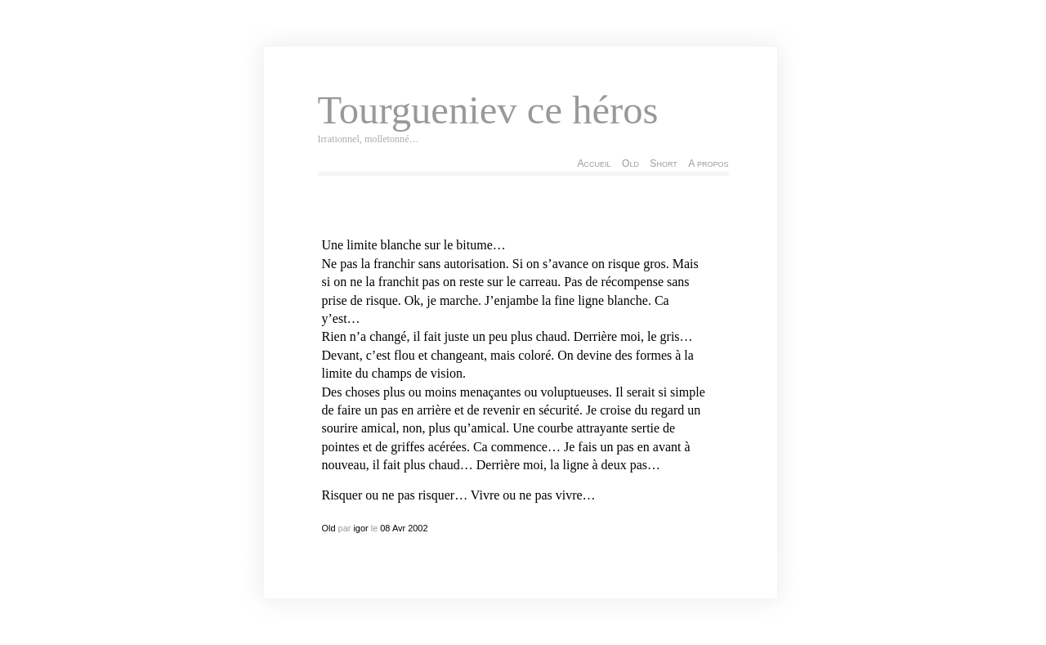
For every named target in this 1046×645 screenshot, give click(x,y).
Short (663, 163)
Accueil (593, 163)
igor (360, 528)
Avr (398, 528)
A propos (708, 163)
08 (385, 528)
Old (630, 163)
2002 (417, 528)
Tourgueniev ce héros (488, 110)
